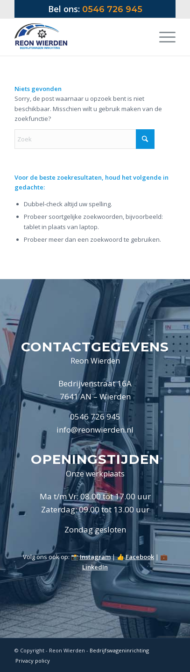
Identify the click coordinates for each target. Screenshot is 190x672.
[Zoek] (84, 139)
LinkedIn (95, 567)
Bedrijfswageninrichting (119, 650)
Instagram (95, 557)
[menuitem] (163, 37)
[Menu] (163, 37)
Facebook (140, 557)
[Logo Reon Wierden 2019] (79, 37)
